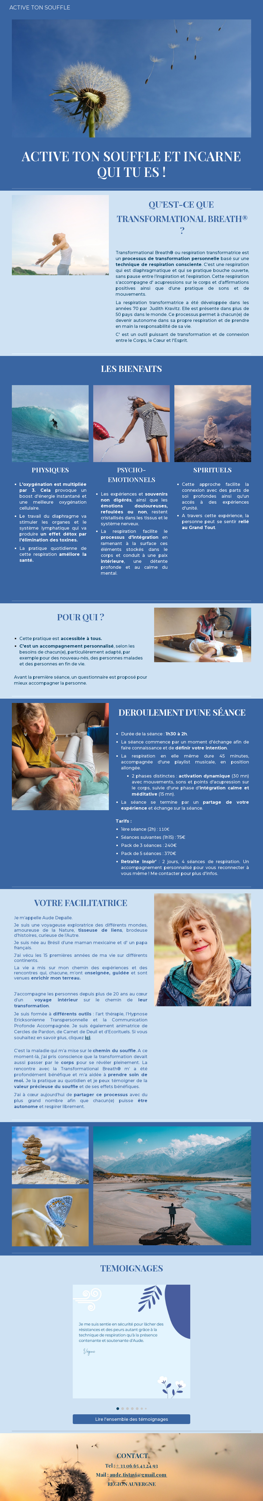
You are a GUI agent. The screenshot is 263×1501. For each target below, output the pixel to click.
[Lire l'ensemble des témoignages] (131, 1419)
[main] (131, 163)
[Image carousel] (131, 1347)
